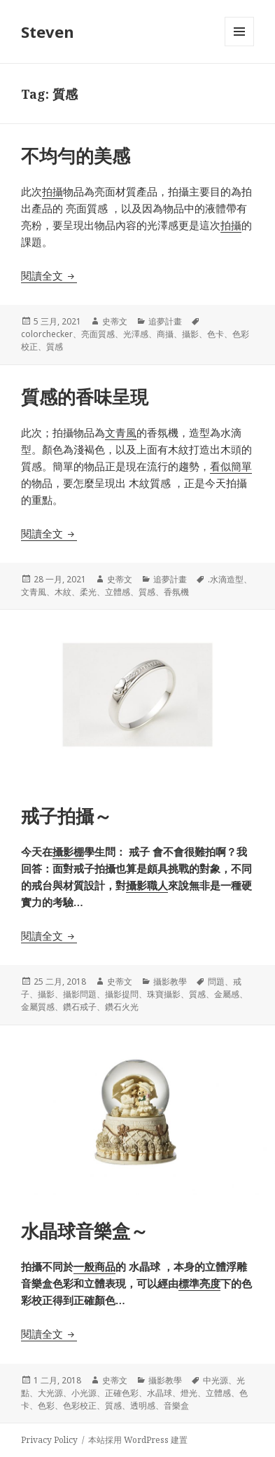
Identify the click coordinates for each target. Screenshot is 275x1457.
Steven (47, 31)
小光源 (84, 1393)
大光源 (50, 1393)
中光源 (215, 1380)
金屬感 (226, 994)
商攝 (165, 334)
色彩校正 (80, 1405)
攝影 (190, 334)
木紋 (63, 592)
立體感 (117, 592)
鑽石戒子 (80, 1007)
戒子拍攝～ (66, 815)
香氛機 (176, 592)
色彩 (46, 1405)
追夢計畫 (165, 321)
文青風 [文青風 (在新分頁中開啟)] (120, 432)
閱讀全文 (49, 275)
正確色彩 (122, 1393)
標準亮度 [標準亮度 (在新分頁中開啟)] (199, 1283)
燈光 (189, 1393)
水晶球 (159, 1393)
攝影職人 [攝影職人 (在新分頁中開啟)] (147, 885)
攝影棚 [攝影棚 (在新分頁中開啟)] (68, 851)
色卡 (215, 334)
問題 (216, 981)
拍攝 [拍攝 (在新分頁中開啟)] (52, 191)
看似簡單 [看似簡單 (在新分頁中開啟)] (231, 466)
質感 (54, 347)
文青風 (33, 592)
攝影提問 (122, 994)
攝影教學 (170, 981)
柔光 (88, 592)
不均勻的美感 (75, 155)
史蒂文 (114, 321)
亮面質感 (98, 334)
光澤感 (135, 334)
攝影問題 (80, 994)
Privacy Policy (49, 1440)
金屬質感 (38, 1007)
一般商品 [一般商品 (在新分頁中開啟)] (94, 1266)
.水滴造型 (226, 579)
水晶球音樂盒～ (84, 1230)
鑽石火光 (122, 1007)
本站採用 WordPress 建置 (138, 1440)
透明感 (142, 1405)
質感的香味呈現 (84, 396)
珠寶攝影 (164, 994)
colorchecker (47, 334)
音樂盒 (176, 1405)
